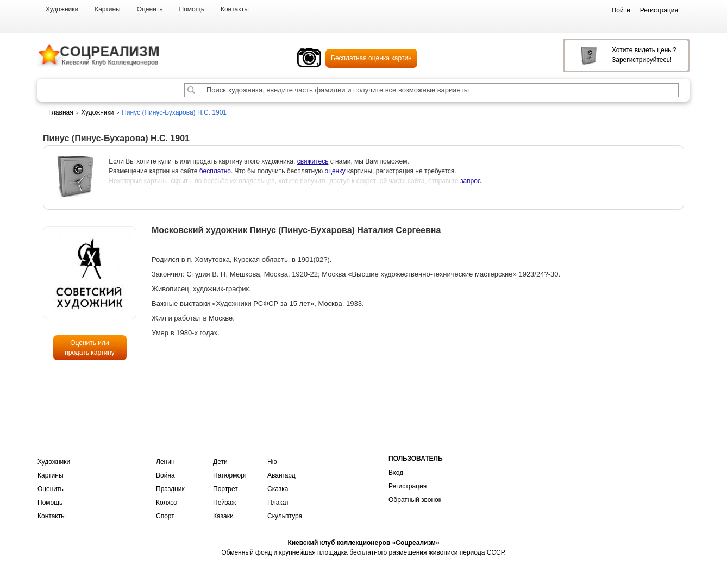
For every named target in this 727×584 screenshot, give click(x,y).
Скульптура (284, 516)
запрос (470, 181)
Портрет (225, 489)
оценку (335, 171)
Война (165, 475)
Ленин (165, 462)
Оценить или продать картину (90, 347)
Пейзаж (224, 502)
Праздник (170, 489)
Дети (220, 462)
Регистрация (407, 486)
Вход (395, 472)
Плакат (278, 502)
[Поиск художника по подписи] (191, 90)
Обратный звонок (414, 500)
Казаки (223, 516)
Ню (272, 462)
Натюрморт (230, 475)
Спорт (165, 516)
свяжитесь (313, 161)
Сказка (277, 489)
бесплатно (215, 171)
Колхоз (166, 502)
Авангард (281, 475)
